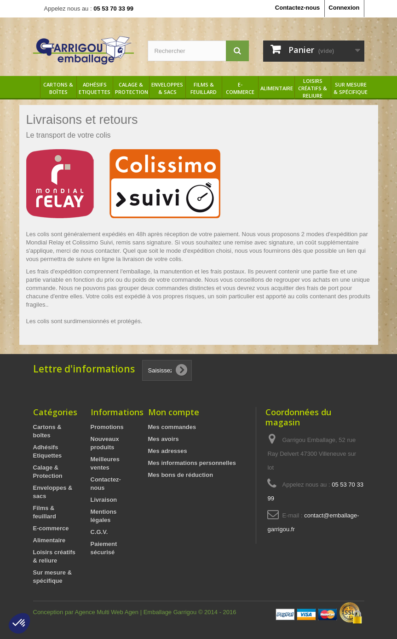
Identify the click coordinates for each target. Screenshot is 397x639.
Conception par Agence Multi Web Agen (86, 612)
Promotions (107, 427)
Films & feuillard (203, 88)
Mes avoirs (163, 439)
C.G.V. (99, 532)
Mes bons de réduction (180, 474)
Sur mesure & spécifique (351, 88)
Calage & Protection (131, 88)
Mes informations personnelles (192, 462)
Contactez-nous (297, 7)
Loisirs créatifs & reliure (312, 88)
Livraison (104, 499)
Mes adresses (167, 450)
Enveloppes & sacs (167, 88)
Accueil (33, 88)
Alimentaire (276, 88)
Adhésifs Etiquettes (94, 88)
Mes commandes (172, 427)
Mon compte (173, 412)
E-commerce (240, 88)
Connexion (343, 7)
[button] (19, 623)
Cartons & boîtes (58, 88)
